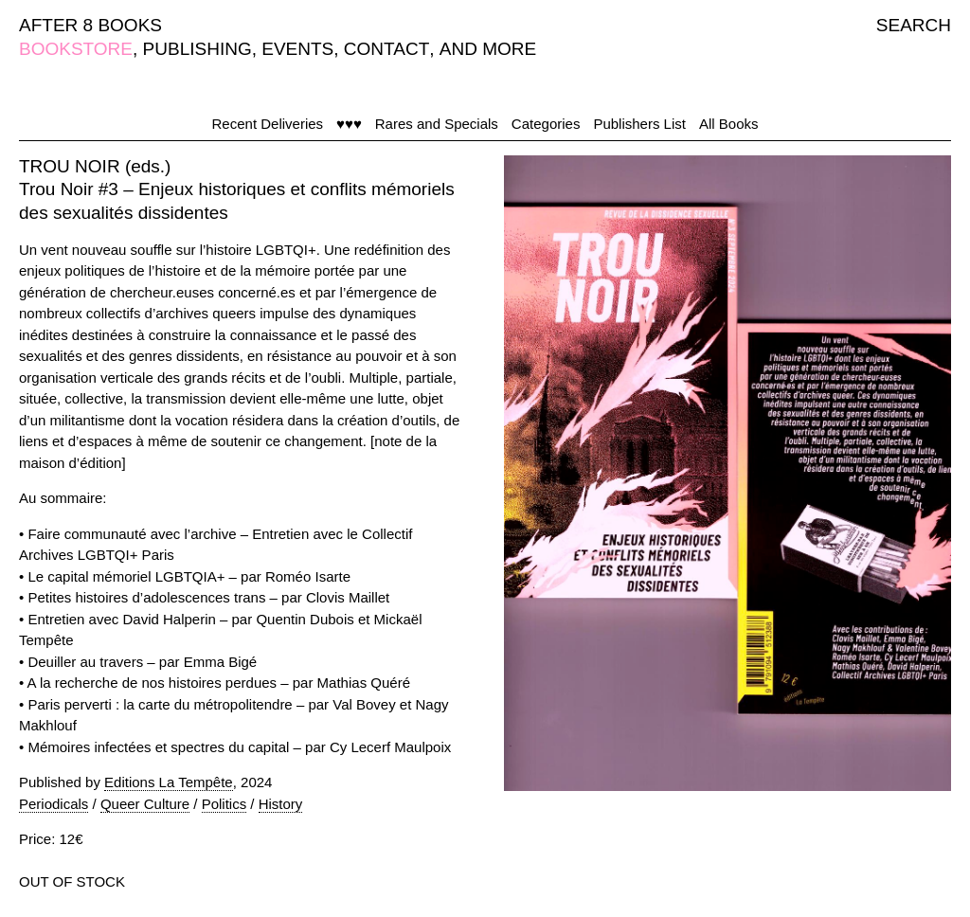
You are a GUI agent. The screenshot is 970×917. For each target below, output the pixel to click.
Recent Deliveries (268, 124)
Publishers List (639, 124)
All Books (729, 124)
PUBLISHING (197, 49)
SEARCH (913, 25)
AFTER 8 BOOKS (90, 25)
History (281, 804)
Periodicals (53, 804)
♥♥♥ (349, 124)
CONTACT (386, 49)
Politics (224, 804)
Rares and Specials (436, 124)
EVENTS (297, 49)
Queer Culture (144, 804)
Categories (546, 124)
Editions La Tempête (168, 782)
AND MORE (488, 49)
